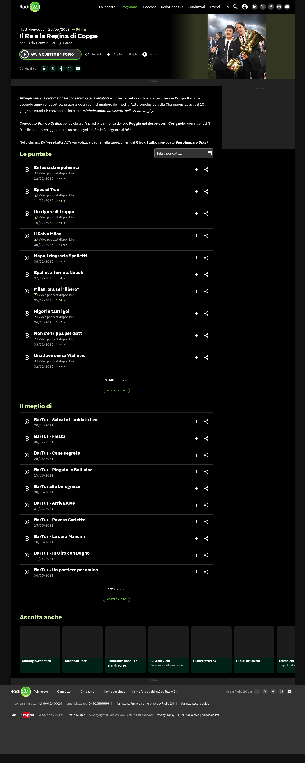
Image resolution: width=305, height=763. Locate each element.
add (196, 169)
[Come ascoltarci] (115, 700)
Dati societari (76, 724)
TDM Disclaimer (188, 724)
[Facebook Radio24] (272, 7)
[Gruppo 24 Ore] (23, 725)
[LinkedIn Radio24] (256, 7)
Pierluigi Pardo (60, 43)
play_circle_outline (25, 54)
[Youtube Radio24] (288, 7)
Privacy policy (165, 724)
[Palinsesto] (45, 700)
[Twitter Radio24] (264, 7)
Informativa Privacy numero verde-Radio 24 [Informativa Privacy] (144, 712)
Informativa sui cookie (194, 712)
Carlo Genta (36, 43)
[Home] (30, 7)
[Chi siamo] (92, 700)
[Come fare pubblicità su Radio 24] (155, 700)
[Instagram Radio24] (280, 7)
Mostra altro (116, 390)
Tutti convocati (33, 29)
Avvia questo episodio (47, 54)
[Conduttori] (69, 700)
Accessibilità (210, 724)
